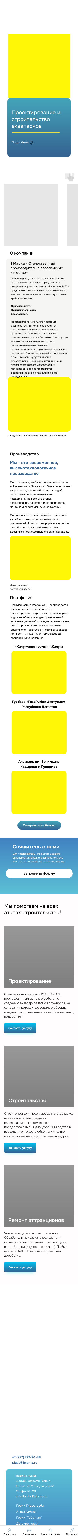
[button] (50, 1532)
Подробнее (20, 142)
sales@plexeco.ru (36, 1496)
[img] (34, 23)
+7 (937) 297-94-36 (26, 1457)
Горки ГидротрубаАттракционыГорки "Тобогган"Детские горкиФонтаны (30, 1518)
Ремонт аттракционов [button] (36, 1220)
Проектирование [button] (29, 981)
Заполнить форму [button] (39, 873)
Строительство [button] (27, 1100)
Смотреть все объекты (39, 825)
